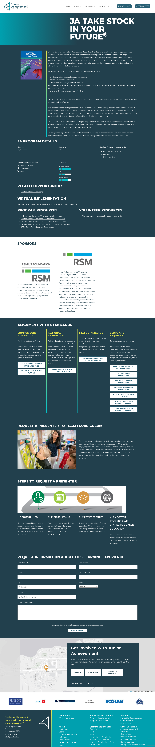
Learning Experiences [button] (100, 727)
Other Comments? (25, 603)
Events (101, 6)
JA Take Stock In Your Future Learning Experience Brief (43, 221)
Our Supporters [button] (127, 721)
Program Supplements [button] (99, 718)
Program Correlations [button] (98, 721)
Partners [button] (124, 716)
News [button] (61, 745)
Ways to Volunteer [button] (67, 718)
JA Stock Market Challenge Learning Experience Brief (43, 219)
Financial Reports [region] (127, 723)
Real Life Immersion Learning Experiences (124, 402)
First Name (23, 563)
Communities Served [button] (68, 734)
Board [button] (61, 732)
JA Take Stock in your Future (31, 372)
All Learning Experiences (124, 375)
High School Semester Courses (123, 395)
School (20, 593)
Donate (77, 672)
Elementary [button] (94, 729)
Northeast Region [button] (128, 739)
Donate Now (124, 6)
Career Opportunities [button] (68, 742)
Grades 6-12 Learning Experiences (123, 388)
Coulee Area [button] (125, 734)
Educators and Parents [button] (101, 716)
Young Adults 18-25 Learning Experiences (124, 409)
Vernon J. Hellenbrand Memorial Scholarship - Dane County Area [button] (101, 742)
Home (67, 6)
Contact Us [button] (11, 734)
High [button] (91, 734)
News (111, 6)
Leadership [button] (63, 729)
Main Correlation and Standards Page (31, 365)
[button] (80, 6)
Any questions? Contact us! (82, 683)
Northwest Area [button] (127, 742)
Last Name (84, 563)
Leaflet (131, 691)
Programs (90, 6)
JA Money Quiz (109, 157)
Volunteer (93, 672)
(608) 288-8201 (12, 737)
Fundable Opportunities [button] (131, 718)
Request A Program (112, 672)
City (19, 583)
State (81, 583)
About (77, 6)
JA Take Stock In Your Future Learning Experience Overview (45, 224)
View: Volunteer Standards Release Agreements (102, 216)
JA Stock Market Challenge (32, 192)
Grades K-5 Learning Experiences (123, 381)
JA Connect (108, 154)
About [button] (62, 727)
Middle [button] (92, 732)
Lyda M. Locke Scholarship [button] (100, 737)
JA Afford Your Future (112, 151)
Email (20, 573)
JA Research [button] (64, 737)
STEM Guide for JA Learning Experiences (37, 227)
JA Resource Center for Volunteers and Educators (41, 216)
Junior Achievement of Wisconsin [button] (130, 730)
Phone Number (86, 573)
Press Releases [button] (65, 740)
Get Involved (142, 6)
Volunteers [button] (64, 716)
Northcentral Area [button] (128, 737)
